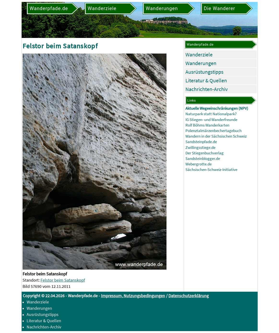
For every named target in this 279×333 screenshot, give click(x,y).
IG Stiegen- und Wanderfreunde (211, 119)
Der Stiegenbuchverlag (204, 153)
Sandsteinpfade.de (201, 141)
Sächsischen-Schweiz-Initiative (211, 169)
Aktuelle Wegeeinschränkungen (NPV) (216, 108)
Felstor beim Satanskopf (63, 280)
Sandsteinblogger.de (202, 158)
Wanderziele (199, 54)
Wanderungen (200, 63)
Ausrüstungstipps (204, 71)
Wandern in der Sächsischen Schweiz (216, 136)
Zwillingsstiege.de (200, 147)
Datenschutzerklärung (188, 295)
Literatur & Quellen (206, 80)
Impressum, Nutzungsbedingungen (133, 295)
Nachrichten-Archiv (206, 89)
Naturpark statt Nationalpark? (211, 113)
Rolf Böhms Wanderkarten (207, 125)
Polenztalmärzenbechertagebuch (213, 130)
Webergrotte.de (198, 164)
